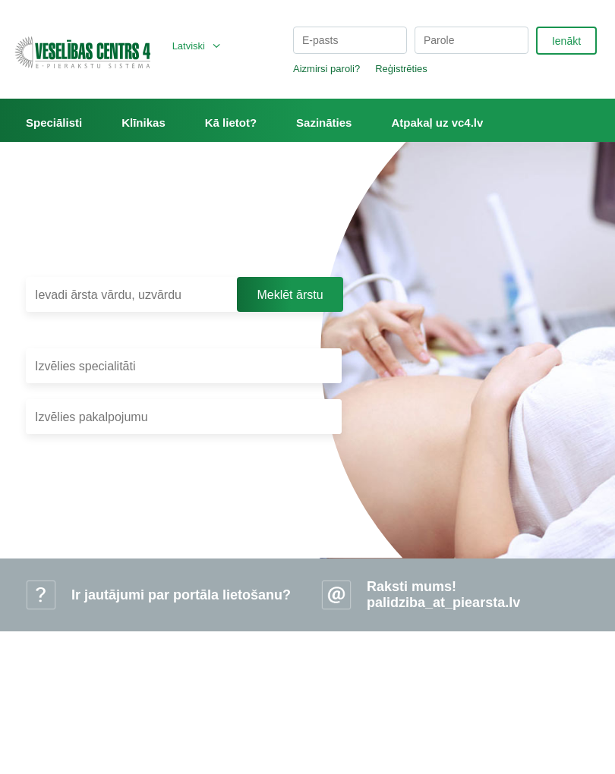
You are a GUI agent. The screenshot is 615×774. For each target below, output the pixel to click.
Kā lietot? (231, 122)
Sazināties (324, 122)
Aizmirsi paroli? (326, 68)
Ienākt (566, 41)
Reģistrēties (401, 68)
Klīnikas (143, 122)
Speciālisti (54, 122)
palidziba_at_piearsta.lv (443, 602)
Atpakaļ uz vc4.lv (437, 122)
